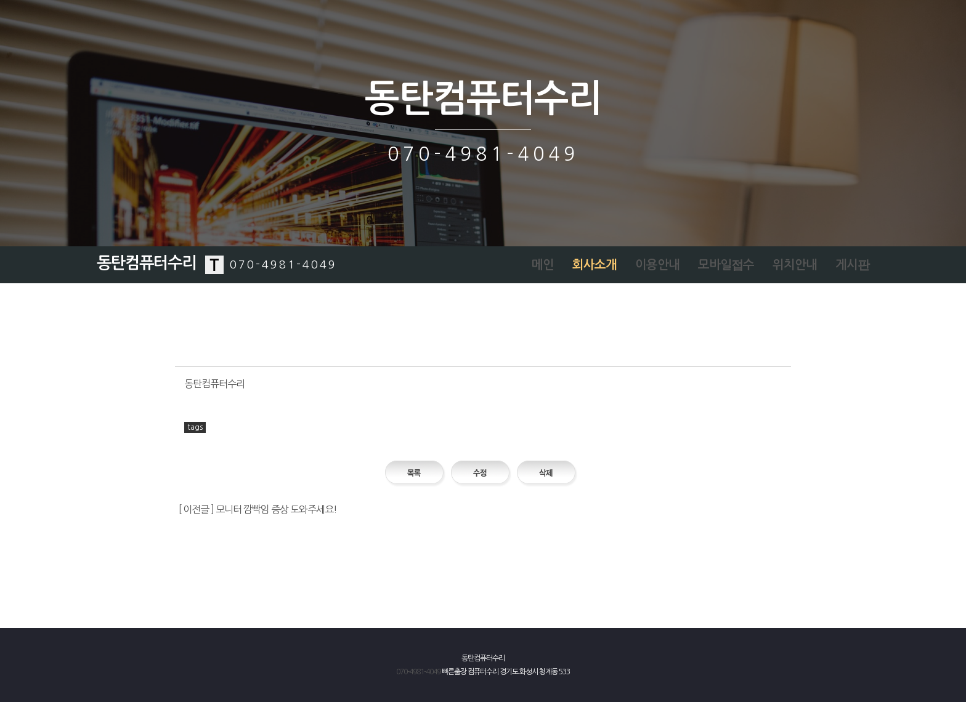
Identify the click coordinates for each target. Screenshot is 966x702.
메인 (543, 265)
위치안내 (795, 265)
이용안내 (657, 265)
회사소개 (594, 265)
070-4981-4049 (418, 672)
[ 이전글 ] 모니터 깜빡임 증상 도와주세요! (258, 509)
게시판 (852, 265)
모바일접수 (726, 265)
